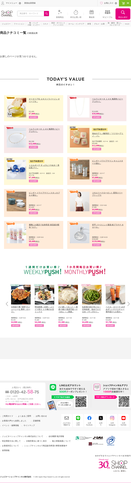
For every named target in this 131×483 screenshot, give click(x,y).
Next (128, 304)
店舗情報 (36, 421)
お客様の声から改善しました (14, 421)
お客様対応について (10, 446)
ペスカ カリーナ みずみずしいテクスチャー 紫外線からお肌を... (115, 309)
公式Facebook (89, 424)
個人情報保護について (61, 441)
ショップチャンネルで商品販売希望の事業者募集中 (45, 446)
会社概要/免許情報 (56, 436)
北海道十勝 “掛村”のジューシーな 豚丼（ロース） (20, 309)
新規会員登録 (30, 3)
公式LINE (78, 424)
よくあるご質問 (24, 416)
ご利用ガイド (7, 416)
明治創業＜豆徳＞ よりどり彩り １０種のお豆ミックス (44, 309)
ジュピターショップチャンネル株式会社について (22, 436)
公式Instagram (112, 424)
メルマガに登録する (67, 424)
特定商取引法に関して (11, 441)
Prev (8, 304)
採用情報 (5, 450)
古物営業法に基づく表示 (36, 441)
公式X (100, 424)
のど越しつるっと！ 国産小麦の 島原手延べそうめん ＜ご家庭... (68, 309)
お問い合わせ (41, 416)
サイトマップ (29, 425)
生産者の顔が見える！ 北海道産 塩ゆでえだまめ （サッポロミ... (91, 309)
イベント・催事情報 (10, 425)
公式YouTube (123, 424)
